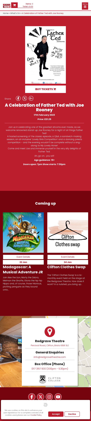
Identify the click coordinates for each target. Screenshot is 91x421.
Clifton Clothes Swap (66, 266)
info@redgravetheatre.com (50, 357)
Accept (56, 414)
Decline (72, 414)
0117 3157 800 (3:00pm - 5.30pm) (50, 368)
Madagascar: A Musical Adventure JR (23, 269)
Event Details (23, 257)
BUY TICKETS (45, 89)
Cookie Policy (36, 415)
